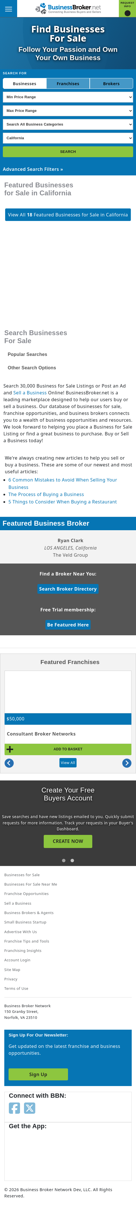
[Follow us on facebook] (14, 1107)
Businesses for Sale (22, 874)
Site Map (12, 969)
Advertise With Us (20, 931)
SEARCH (68, 151)
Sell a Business (30, 393)
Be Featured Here (68, 625)
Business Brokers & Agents (29, 912)
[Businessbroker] (68, 8)
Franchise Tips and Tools (26, 941)
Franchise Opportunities (26, 893)
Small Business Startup (25, 922)
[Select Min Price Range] (68, 97)
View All (68, 762)
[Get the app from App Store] (29, 1152)
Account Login (17, 959)
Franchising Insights (22, 950)
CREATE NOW (68, 841)
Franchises (68, 83)
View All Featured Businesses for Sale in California (68, 215)
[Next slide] (126, 763)
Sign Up (38, 1074)
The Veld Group (70, 555)
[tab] (63, 860)
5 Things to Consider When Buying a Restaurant (63, 502)
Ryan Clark (70, 540)
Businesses (24, 83)
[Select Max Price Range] (68, 110)
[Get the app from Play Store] (74, 1152)
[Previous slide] (9, 763)
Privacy (10, 979)
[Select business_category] (68, 124)
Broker (110, 83)
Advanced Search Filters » (33, 169)
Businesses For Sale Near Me (30, 884)
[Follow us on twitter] (29, 1107)
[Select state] (68, 138)
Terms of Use (16, 988)
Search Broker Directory (68, 589)
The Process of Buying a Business (46, 494)
